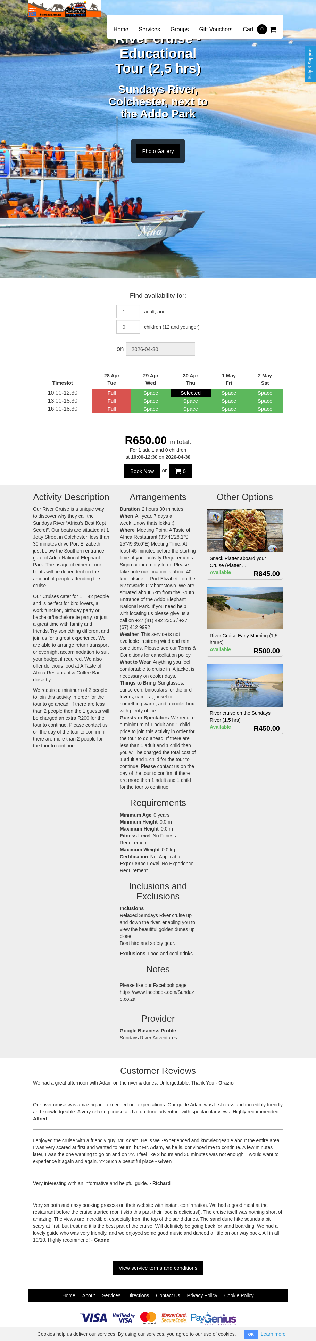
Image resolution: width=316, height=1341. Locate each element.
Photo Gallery (158, 151)
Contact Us (168, 1295)
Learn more (273, 1334)
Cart (259, 29)
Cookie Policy (239, 1295)
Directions (138, 1295)
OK (251, 1334)
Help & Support (310, 63)
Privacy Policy (202, 1295)
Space (150, 393)
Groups (180, 29)
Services (149, 29)
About (88, 1295)
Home (121, 29)
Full (112, 393)
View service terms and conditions (158, 1268)
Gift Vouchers (215, 29)
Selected (191, 393)
